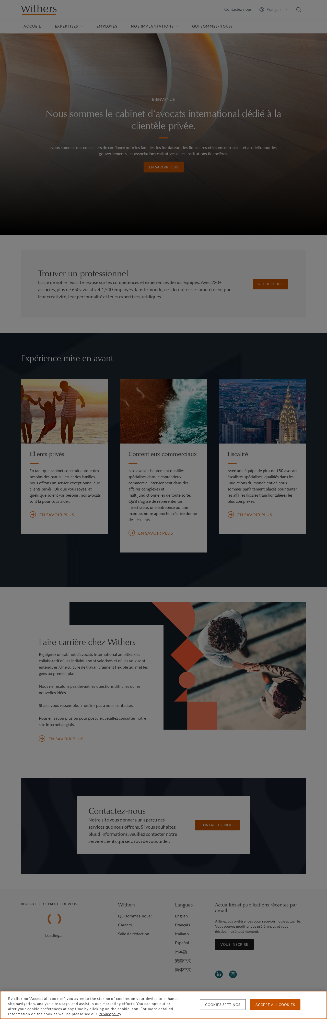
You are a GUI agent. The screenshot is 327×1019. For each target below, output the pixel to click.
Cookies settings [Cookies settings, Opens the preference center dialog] (222, 1005)
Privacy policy (110, 1014)
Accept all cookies (275, 1005)
